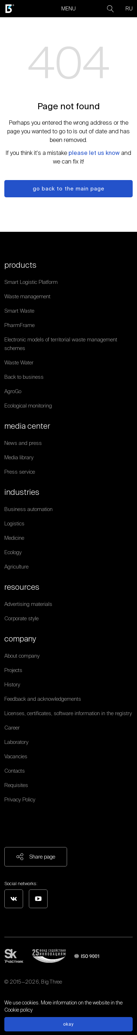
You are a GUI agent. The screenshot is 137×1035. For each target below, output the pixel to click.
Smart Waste (19, 311)
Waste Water (19, 362)
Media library (19, 457)
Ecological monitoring (28, 405)
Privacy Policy (19, 799)
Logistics (14, 523)
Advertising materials (28, 604)
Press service (19, 472)
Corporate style (21, 618)
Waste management (27, 296)
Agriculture (16, 567)
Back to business (24, 377)
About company (22, 656)
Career (12, 727)
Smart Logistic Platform (31, 282)
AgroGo (12, 391)
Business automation (28, 509)
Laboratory (16, 742)
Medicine (14, 538)
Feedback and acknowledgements (42, 699)
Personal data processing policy (40, 990)
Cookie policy (18, 1010)
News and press (23, 443)
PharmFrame (19, 325)
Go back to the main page (69, 188)
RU (129, 8)
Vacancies (15, 756)
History (12, 684)
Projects (13, 670)
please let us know (94, 153)
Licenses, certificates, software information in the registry (68, 713)
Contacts (14, 771)
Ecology (13, 552)
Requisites (16, 785)
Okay (68, 1024)
